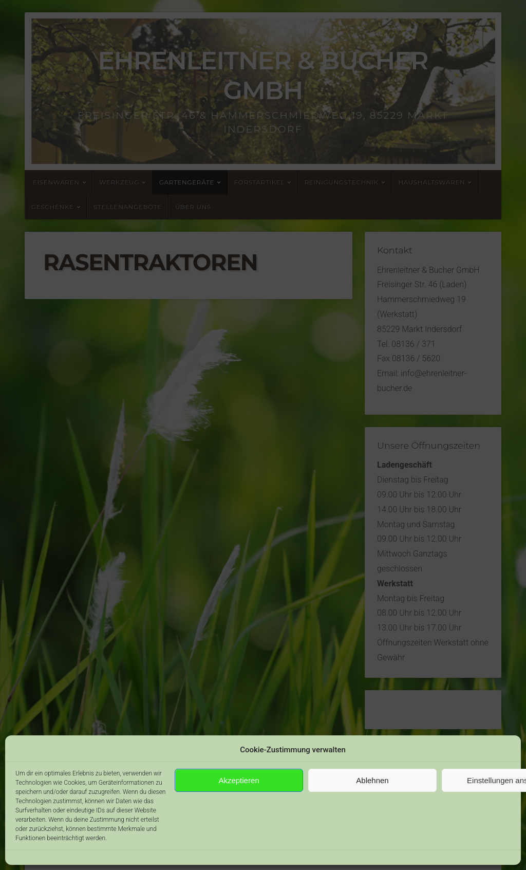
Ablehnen (372, 780)
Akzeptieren (238, 780)
